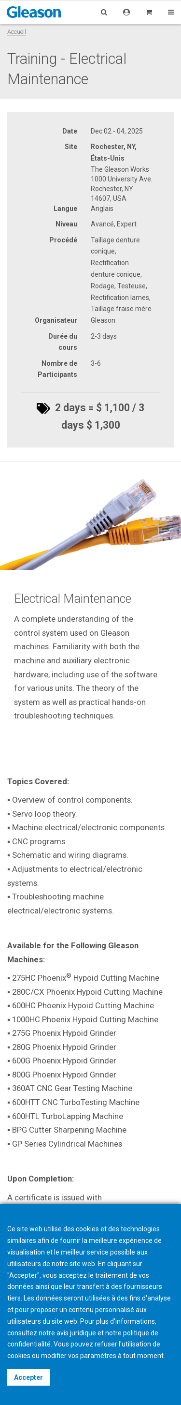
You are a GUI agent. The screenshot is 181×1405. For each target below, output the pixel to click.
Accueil (16, 31)
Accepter (28, 1377)
